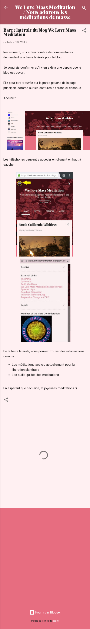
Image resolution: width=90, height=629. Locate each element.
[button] (84, 31)
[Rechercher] (84, 8)
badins (56, 620)
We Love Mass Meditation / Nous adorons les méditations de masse (45, 12)
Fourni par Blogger (45, 612)
